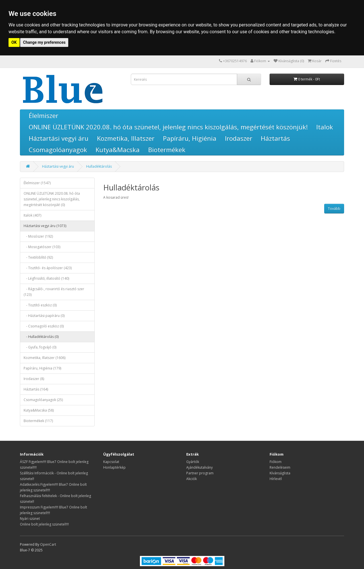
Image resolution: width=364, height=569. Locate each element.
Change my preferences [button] (44, 42)
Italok (324, 126)
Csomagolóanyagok (58, 149)
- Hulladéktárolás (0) (41, 336)
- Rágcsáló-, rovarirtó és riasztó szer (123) (54, 291)
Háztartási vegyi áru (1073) (45, 225)
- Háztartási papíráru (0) (44, 315)
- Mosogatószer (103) (42, 246)
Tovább (334, 208)
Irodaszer (238, 138)
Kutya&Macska (118, 149)
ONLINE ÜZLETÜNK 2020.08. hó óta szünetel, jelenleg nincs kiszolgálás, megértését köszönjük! (168, 126)
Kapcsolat (111, 461)
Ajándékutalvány (199, 467)
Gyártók (192, 461)
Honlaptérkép (114, 467)
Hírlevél (276, 478)
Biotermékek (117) (38, 420)
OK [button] (14, 42)
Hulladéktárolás (99, 166)
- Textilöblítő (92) (38, 257)
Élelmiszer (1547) (37, 182)
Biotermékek (166, 149)
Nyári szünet (30, 518)
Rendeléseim (280, 467)
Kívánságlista (280, 473)
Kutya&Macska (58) (39, 410)
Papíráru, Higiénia (189, 138)
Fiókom (276, 461)
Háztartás (275, 138)
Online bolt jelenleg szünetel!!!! (44, 524)
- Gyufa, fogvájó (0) (40, 347)
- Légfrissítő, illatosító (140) (46, 278)
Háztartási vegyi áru (58, 138)
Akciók (191, 478)
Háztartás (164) (36, 389)
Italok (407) (32, 215)
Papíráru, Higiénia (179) (42, 368)
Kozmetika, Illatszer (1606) (44, 357)
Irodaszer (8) (34, 378)
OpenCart (48, 544)
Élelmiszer (43, 115)
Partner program (200, 473)
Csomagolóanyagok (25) (43, 399)
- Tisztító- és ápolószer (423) (48, 267)
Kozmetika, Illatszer (125, 138)
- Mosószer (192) (38, 236)
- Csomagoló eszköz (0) (44, 326)
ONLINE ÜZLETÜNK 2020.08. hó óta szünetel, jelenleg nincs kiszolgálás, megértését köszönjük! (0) (52, 199)
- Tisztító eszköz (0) (40, 305)
